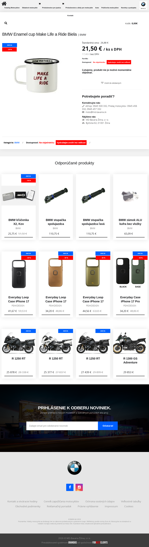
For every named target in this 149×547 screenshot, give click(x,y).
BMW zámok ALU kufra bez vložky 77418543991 (130, 225)
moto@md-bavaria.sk (94, 112)
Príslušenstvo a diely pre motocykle (79, 8)
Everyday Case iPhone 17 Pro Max (130, 302)
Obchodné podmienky (28, 506)
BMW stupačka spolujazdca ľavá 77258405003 (93, 225)
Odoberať (108, 425)
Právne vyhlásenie (88, 506)
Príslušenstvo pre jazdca (51, 8)
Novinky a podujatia (128, 8)
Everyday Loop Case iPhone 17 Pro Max (18, 302)
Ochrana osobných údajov (100, 501)
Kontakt (70, 15)
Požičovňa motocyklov (110, 8)
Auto (97, 8)
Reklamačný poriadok (59, 506)
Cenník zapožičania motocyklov (62, 501)
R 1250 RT (18, 359)
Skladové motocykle (30, 8)
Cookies (129, 506)
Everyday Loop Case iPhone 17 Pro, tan (55, 302)
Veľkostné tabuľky (131, 501)
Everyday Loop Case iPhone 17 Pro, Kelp (93, 302)
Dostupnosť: (87, 62)
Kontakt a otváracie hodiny (22, 501)
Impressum (111, 506)
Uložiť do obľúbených (112, 83)
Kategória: (9, 142)
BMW (16, 142)
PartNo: (85, 58)
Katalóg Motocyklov (12, 8)
